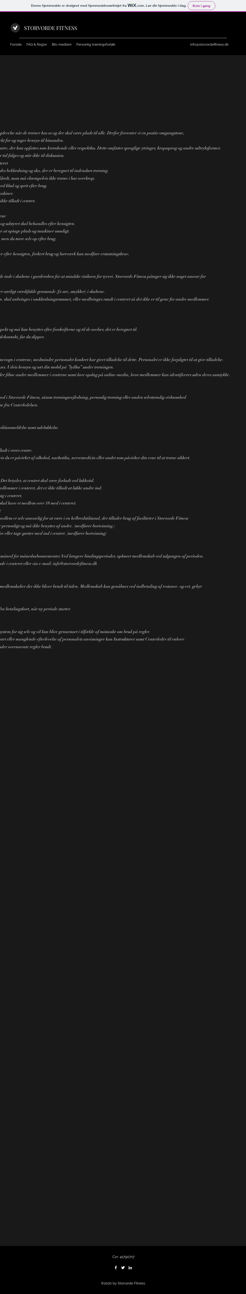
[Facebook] (115, 1267)
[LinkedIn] (130, 1267)
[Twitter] (123, 1267)
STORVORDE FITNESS (50, 27)
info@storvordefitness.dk (209, 44)
